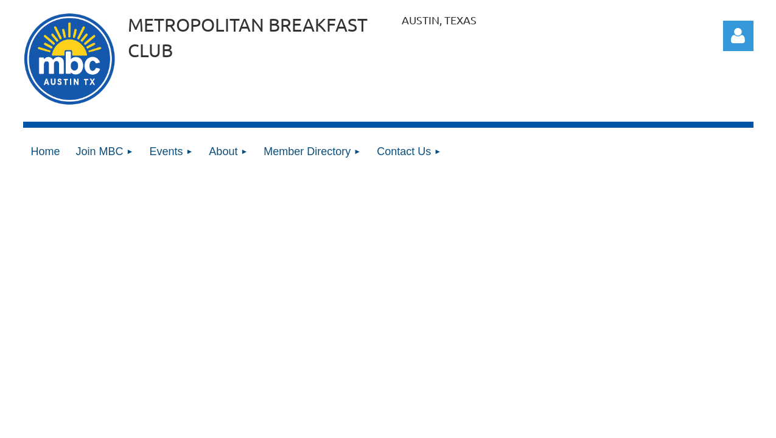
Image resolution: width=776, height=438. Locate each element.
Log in (738, 36)
